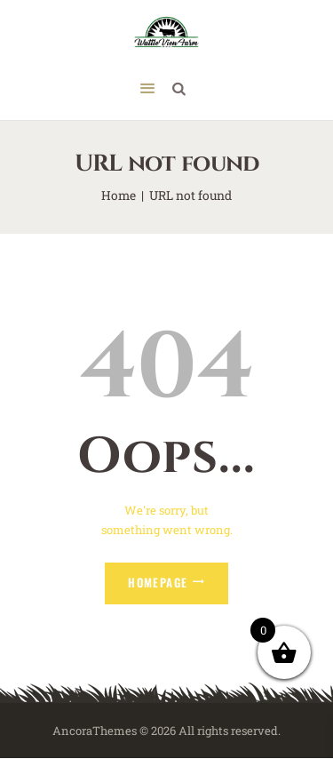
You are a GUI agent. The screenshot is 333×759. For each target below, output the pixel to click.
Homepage (157, 582)
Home (118, 195)
